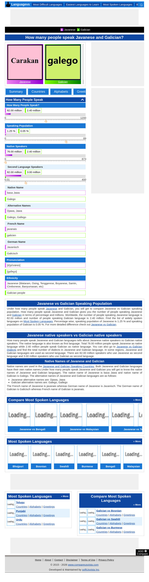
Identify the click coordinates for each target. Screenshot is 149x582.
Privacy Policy (106, 560)
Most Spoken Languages (117, 4)
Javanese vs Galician (103, 324)
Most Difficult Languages (47, 4)
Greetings (84, 91)
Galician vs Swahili (108, 519)
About (48, 560)
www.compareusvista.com (83, 564)
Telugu (20, 502)
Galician (63, 81)
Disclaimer (72, 560)
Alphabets (61, 91)
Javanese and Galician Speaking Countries (68, 366)
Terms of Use (88, 560)
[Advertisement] (74, 17)
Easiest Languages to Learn (82, 4)
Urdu (19, 519)
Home (38, 560)
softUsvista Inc (90, 569)
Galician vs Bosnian (109, 510)
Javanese (25, 81)
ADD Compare (142, 552)
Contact (58, 560)
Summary (16, 91)
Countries (38, 91)
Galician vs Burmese (109, 527)
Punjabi (21, 511)
